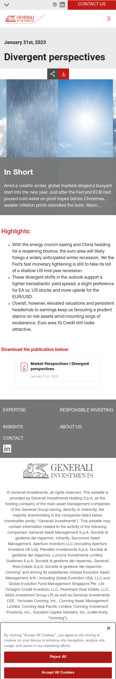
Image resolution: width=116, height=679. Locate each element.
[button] (55, 5)
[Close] (109, 641)
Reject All (58, 670)
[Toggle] (108, 18)
